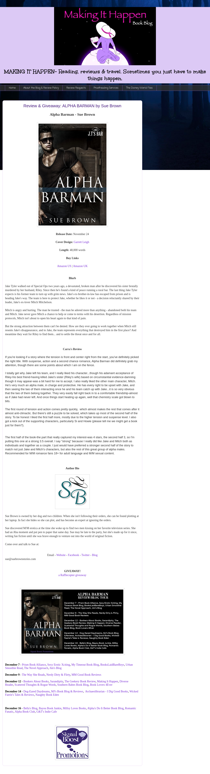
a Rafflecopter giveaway (72, 575)
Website (61, 555)
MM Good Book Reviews (86, 674)
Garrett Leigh (81, 242)
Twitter (85, 555)
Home (12, 88)
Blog (95, 555)
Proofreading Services (106, 88)
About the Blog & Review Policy (41, 88)
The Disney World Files (139, 88)
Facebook (73, 555)
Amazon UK (80, 266)
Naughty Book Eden (47, 694)
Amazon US (64, 266)
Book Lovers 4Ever (101, 684)
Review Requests (76, 88)
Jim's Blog (55, 668)
